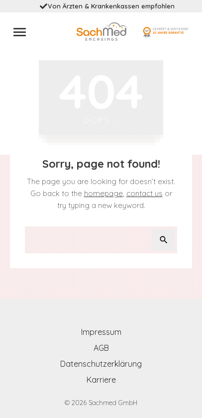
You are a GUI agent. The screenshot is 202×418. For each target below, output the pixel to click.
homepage (103, 193)
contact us (144, 193)
